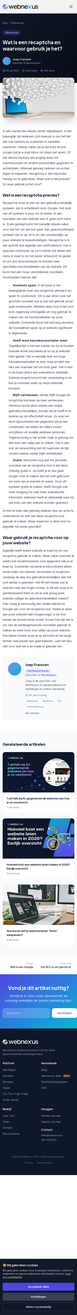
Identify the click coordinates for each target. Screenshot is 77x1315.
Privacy (29, 1162)
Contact (7, 1127)
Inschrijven (64, 1013)
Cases (6, 1087)
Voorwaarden (44, 1162)
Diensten (8, 1075)
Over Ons (9, 1115)
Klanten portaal (51, 1115)
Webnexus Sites (56, 1075)
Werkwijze (9, 1070)
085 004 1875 (49, 1139)
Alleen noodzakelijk (38, 1307)
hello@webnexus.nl (52, 1135)
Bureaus (8, 1081)
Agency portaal (51, 1121)
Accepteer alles (38, 1286)
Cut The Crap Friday (15, 1093)
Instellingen (38, 1296)
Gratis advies (11, 1099)
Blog (5, 22)
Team (6, 1121)
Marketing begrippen (54, 1081)
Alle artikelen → (33, 713)
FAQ (44, 1087)
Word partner (11, 1133)
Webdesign (17, 22)
